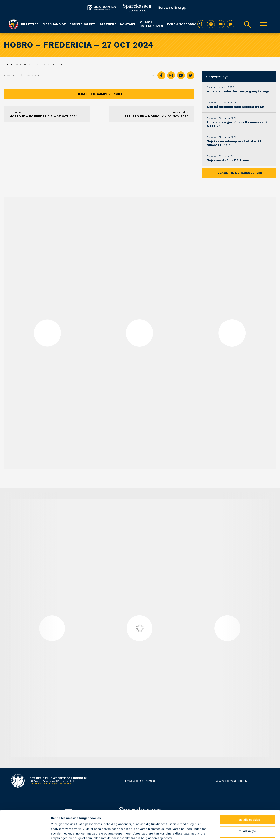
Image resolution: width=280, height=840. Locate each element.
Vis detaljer (202, 832)
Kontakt (128, 24)
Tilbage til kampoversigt (99, 94)
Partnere (107, 24)
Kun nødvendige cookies (247, 815)
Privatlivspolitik (134, 780)
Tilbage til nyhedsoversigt (239, 173)
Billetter (30, 24)
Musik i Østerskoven (151, 24)
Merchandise (54, 24)
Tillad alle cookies (247, 792)
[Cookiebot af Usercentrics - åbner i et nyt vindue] (25, 832)
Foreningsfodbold (183, 24)
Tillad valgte (247, 804)
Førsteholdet (82, 24)
